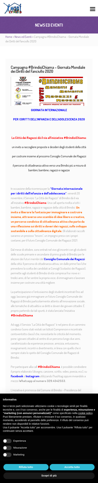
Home (8, 37)
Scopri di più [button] (49, 475)
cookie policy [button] (85, 413)
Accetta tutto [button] (72, 467)
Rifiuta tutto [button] (26, 467)
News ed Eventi (23, 37)
